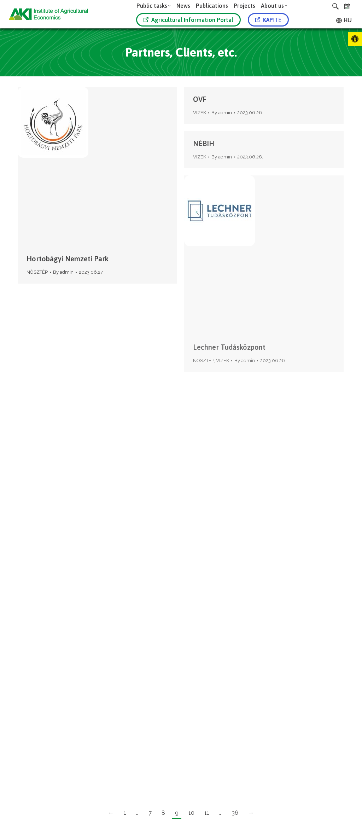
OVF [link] (199, 99)
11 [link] (206, 812)
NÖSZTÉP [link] (37, 272)
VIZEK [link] (199, 112)
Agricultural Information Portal (188, 20)
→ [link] (251, 812)
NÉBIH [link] (203, 143)
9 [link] (177, 812)
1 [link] (125, 812)
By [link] (63, 272)
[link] (355, 39)
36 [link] (235, 812)
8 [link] (163, 812)
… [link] (137, 812)
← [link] (111, 812)
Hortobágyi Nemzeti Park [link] (68, 259)
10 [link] (191, 812)
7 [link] (150, 812)
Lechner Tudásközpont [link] (229, 347)
